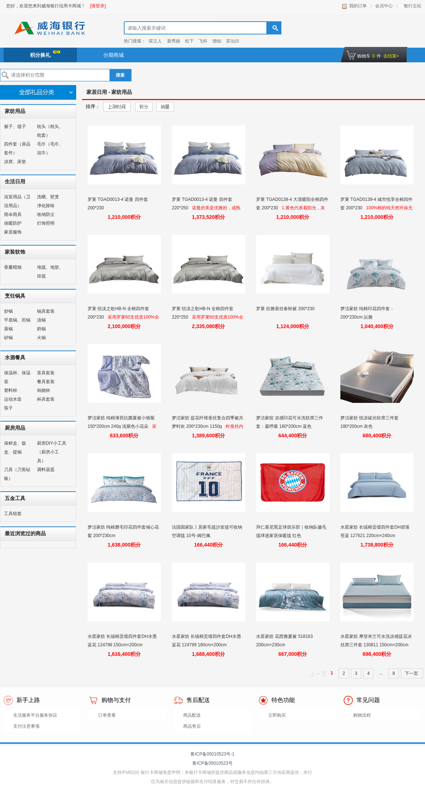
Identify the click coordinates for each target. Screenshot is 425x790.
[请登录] (98, 5)
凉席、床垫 (15, 161)
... (381, 673)
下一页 (412, 673)
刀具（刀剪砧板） (17, 474)
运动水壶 (13, 399)
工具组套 (13, 513)
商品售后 (192, 726)
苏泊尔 (232, 41)
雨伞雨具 (13, 214)
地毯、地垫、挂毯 (50, 272)
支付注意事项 (26, 726)
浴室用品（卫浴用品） (17, 201)
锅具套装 (46, 311)
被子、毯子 (15, 126)
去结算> (391, 56)
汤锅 (41, 320)
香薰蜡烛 (13, 267)
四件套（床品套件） (17, 148)
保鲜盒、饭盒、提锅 (15, 448)
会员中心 (384, 5)
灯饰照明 (46, 223)
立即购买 (277, 715)
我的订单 (358, 5)
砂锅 (8, 337)
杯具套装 (46, 399)
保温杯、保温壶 (17, 377)
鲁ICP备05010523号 (212, 763)
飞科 (203, 41)
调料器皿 (46, 469)
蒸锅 (8, 328)
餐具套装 (46, 381)
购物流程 (362, 715)
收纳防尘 (46, 214)
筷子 (8, 408)
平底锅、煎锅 (17, 320)
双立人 (155, 41)
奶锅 (41, 328)
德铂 (216, 41)
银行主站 (411, 5)
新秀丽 (173, 41)
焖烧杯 (43, 390)
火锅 (41, 337)
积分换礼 (45, 54)
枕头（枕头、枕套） (50, 131)
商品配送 (192, 715)
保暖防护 (13, 223)
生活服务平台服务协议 (35, 715)
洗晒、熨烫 (48, 196)
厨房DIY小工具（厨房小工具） (51, 452)
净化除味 (46, 205)
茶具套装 (46, 372)
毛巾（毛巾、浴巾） (50, 148)
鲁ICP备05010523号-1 (212, 754)
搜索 (120, 75)
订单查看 (107, 715)
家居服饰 (13, 232)
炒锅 (8, 311)
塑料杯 (10, 390)
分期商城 (113, 55)
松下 (189, 41)
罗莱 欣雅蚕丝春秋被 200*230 (286, 308)
